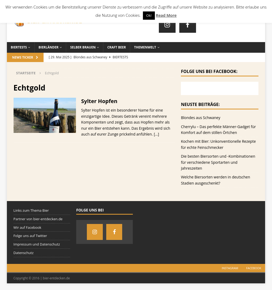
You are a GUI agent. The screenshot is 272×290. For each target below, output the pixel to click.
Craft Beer (116, 47)
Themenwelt (145, 47)
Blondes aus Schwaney (200, 117)
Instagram (230, 268)
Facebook (253, 268)
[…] (156, 134)
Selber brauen (83, 47)
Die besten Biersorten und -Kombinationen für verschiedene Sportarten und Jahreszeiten (218, 162)
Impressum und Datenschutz (37, 244)
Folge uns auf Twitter (30, 235)
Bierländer (48, 47)
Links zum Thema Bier (31, 210)
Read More (166, 15)
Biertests (19, 47)
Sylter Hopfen (99, 101)
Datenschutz (24, 252)
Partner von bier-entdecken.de (38, 219)
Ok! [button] (148, 15)
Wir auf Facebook (27, 227)
